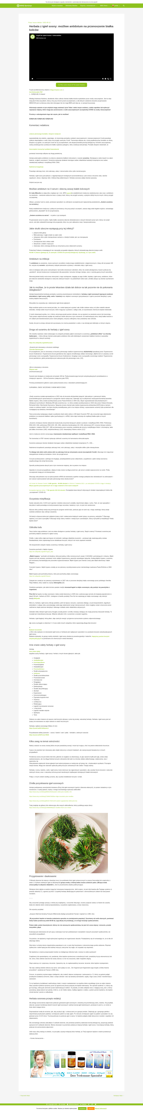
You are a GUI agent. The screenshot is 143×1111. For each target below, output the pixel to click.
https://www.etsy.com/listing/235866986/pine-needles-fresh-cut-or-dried (52, 809)
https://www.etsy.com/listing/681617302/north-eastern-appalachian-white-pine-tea (55, 803)
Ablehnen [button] (90, 1108)
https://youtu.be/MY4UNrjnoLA (39, 730)
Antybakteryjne (39, 662)
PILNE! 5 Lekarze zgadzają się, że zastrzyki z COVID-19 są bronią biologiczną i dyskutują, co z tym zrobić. (65, 254)
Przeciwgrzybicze (40, 664)
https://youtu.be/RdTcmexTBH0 (40, 737)
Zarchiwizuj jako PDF (36, 94)
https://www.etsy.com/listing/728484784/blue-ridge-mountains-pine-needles (53, 798)
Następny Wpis (118, 1098)
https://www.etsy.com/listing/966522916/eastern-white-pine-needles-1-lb (52, 793)
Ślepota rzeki (33, 371)
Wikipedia (37, 600)
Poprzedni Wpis (25, 1098)
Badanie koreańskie (36, 631)
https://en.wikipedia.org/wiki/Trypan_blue (42, 553)
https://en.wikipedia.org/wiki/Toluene (41, 578)
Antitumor (37, 675)
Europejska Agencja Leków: (49, 492)
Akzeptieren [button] (82, 1108)
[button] (124, 6)
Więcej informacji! (101, 1108)
